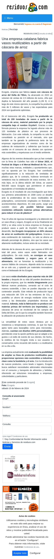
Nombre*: (6, 407)
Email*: (5, 399)
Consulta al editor (45, 34)
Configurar (35, 553)
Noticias (5, 30)
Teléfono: (6, 416)
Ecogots (30, 382)
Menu (9, 18)
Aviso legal (6, 436)
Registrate (47, 24)
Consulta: (6, 424)
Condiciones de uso (20, 436)
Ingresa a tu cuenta (32, 24)
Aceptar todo (20, 553)
